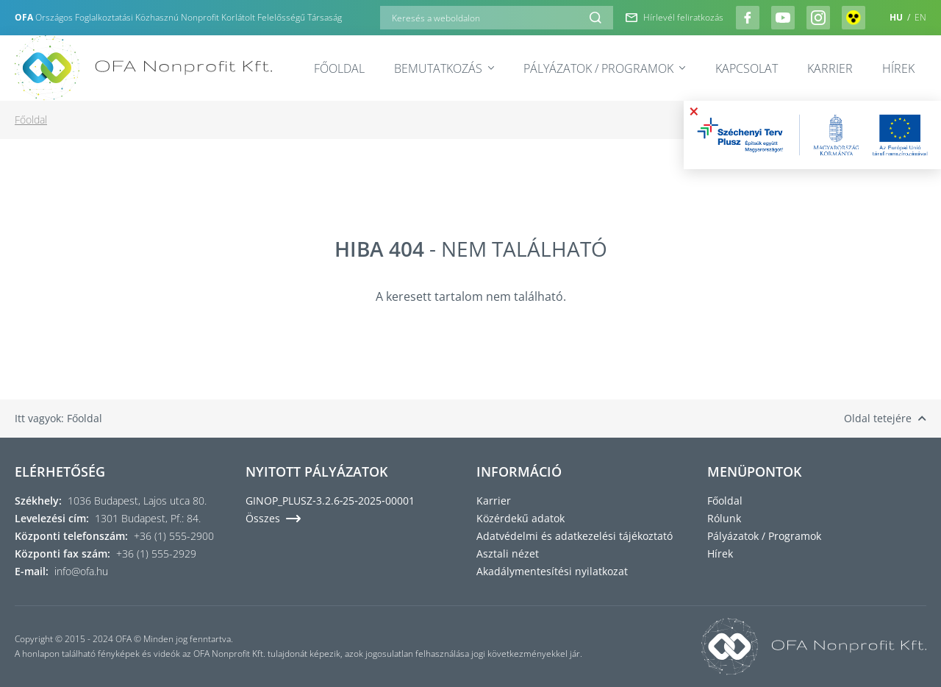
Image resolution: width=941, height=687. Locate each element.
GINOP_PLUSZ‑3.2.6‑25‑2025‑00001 (330, 501)
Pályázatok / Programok (604, 68)
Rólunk (724, 518)
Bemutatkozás (444, 68)
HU (897, 17)
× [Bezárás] (694, 111)
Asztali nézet (507, 553)
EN (920, 17)
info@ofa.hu (81, 571)
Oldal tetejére (885, 418)
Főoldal (339, 68)
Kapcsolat (746, 68)
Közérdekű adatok (520, 518)
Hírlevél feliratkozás (674, 18)
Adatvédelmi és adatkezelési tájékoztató (574, 536)
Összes (273, 518)
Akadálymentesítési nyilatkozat (552, 571)
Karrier (830, 68)
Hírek (898, 68)
